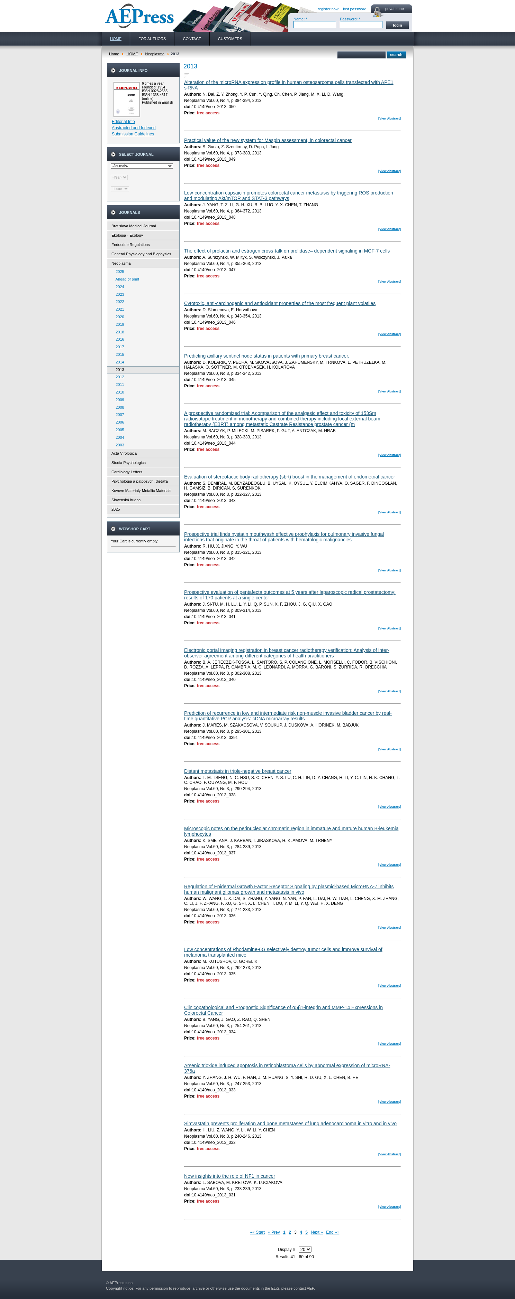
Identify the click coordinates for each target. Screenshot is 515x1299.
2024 (118, 287)
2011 (118, 384)
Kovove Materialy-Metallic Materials (141, 491)
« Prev (274, 1232)
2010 (118, 392)
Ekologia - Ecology (127, 235)
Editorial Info (123, 121)
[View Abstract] (389, 118)
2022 (118, 302)
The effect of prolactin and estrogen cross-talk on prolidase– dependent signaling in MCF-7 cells (287, 251)
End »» (332, 1232)
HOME (132, 54)
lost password (354, 9)
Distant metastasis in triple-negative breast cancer (237, 771)
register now (328, 9)
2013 (118, 370)
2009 (118, 400)
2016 (118, 339)
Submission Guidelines (133, 134)
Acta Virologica (124, 453)
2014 (118, 362)
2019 (118, 324)
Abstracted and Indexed (134, 127)
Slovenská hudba (126, 500)
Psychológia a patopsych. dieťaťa (139, 481)
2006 (118, 422)
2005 (118, 430)
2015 (118, 354)
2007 (118, 415)
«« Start (257, 1232)
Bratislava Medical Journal (133, 226)
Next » (317, 1232)
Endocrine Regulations (130, 245)
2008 (118, 407)
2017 (118, 347)
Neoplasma (155, 54)
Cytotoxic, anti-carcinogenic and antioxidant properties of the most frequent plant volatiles (280, 303)
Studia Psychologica (128, 463)
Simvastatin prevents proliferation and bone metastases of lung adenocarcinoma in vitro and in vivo (290, 1123)
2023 (118, 294)
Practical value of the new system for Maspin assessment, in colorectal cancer (268, 140)
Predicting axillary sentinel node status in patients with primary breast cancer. (266, 356)
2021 (118, 309)
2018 (118, 332)
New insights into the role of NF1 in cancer (229, 1176)
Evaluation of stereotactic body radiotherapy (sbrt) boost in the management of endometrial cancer (289, 477)
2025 (118, 271)
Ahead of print (125, 279)
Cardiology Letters (126, 472)
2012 (118, 377)
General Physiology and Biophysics (141, 254)
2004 (118, 437)
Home (114, 54)
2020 (118, 317)
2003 (118, 445)
